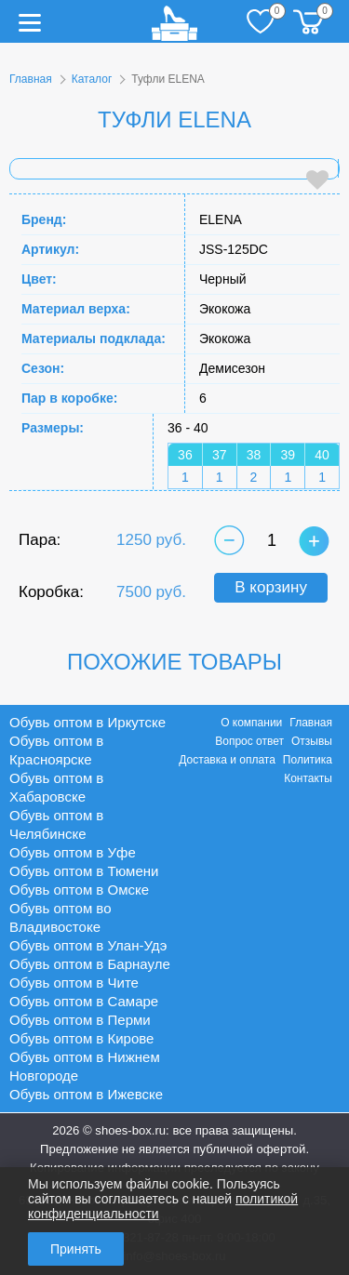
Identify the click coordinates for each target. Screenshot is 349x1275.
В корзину (271, 587)
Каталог (92, 79)
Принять (75, 1249)
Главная (30, 79)
